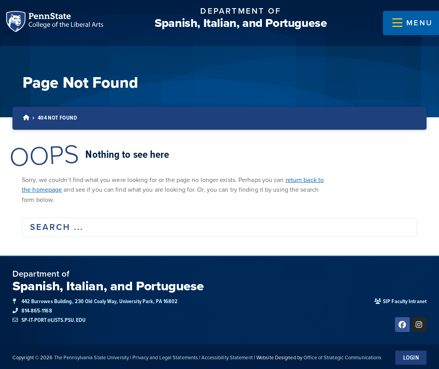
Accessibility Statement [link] (226, 355)
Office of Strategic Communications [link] (342, 355)
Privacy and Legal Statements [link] (165, 355)
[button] (412, 23)
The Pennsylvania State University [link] (91, 355)
